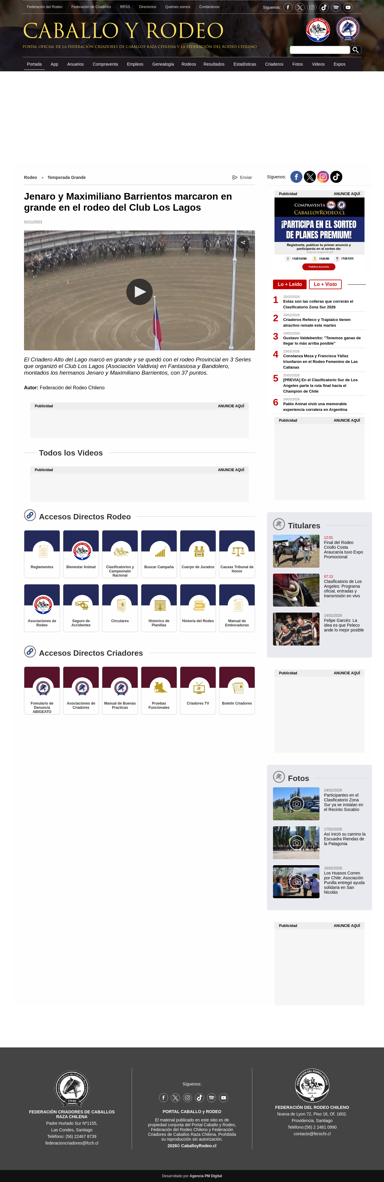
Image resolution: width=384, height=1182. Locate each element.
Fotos (297, 64)
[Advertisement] (192, 116)
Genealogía (163, 64)
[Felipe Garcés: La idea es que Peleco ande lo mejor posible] (319, 622)
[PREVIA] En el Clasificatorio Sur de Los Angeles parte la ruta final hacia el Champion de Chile (320, 386)
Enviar (246, 177)
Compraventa (105, 64)
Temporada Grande (67, 177)
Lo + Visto (325, 284)
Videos (318, 64)
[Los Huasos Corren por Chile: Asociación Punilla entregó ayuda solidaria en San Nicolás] (319, 880)
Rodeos (189, 64)
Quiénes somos (177, 7)
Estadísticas (244, 64)
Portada (34, 64)
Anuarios (75, 64)
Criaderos (274, 64)
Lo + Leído (290, 284)
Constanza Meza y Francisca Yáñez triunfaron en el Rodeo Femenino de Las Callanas (320, 362)
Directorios (147, 7)
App (54, 64)
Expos (339, 64)
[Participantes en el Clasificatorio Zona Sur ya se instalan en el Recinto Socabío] (319, 799)
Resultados (213, 64)
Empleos (135, 64)
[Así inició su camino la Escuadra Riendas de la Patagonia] (319, 836)
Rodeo (30, 177)
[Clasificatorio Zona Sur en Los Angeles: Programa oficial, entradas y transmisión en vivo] (319, 586)
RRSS (125, 7)
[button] (139, 292)
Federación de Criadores (91, 7)
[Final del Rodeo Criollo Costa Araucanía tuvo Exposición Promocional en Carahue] (319, 547)
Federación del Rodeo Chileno (72, 387)
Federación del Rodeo (44, 7)
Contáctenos (209, 7)
